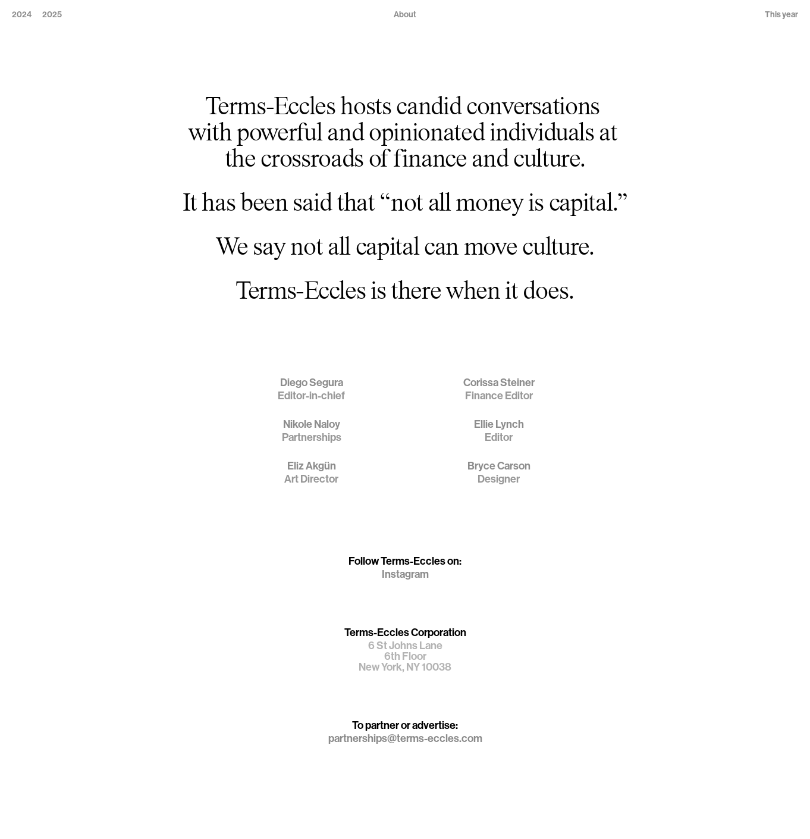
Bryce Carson (498, 465)
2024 (22, 15)
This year (781, 15)
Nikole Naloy (311, 424)
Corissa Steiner (499, 382)
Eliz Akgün (311, 465)
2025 (52, 15)
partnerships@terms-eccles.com (405, 738)
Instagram (405, 574)
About (405, 15)
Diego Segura (311, 382)
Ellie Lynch (499, 424)
